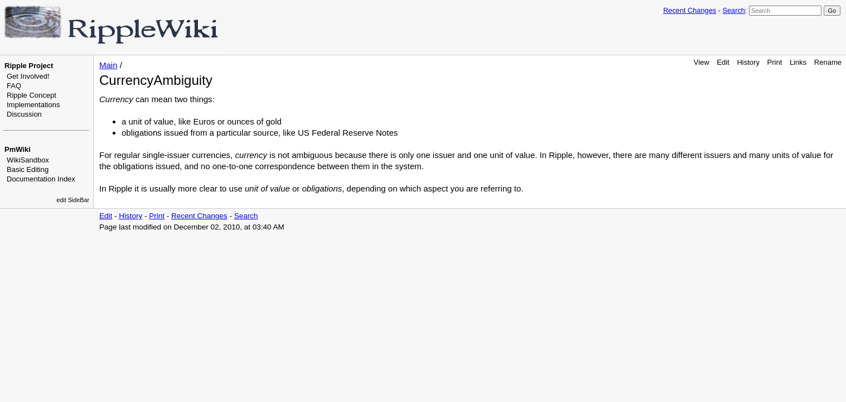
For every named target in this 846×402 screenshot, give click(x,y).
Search (733, 10)
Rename (828, 62)
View (701, 62)
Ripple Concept (31, 95)
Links (798, 62)
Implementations (33, 104)
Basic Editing (28, 169)
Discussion (24, 114)
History (748, 62)
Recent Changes (689, 10)
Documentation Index (41, 179)
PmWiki (17, 149)
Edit (723, 62)
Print (774, 62)
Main (108, 65)
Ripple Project (28, 65)
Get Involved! (28, 76)
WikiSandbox (28, 160)
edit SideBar (72, 200)
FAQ (14, 86)
